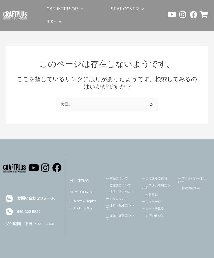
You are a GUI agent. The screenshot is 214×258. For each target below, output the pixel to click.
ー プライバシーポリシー (192, 180)
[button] (65, 9)
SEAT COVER (127, 9)
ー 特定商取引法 (189, 188)
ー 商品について (117, 178)
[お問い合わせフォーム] (9, 198)
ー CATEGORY (81, 208)
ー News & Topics (83, 201)
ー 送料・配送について (120, 207)
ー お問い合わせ (153, 215)
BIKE (54, 21)
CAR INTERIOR (65, 9)
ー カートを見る (153, 208)
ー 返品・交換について (120, 216)
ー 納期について (117, 198)
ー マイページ (151, 201)
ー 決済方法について (120, 191)
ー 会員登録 (150, 194)
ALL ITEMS (79, 181)
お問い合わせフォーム (36, 198)
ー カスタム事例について (156, 187)
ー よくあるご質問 (154, 178)
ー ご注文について (118, 185)
